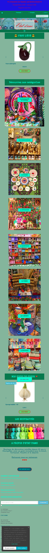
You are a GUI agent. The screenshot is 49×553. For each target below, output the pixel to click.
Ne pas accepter (10, 548)
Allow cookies (22, 548)
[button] (24, 71)
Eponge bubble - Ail (12, 404)
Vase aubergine (11, 63)
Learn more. (14, 544)
